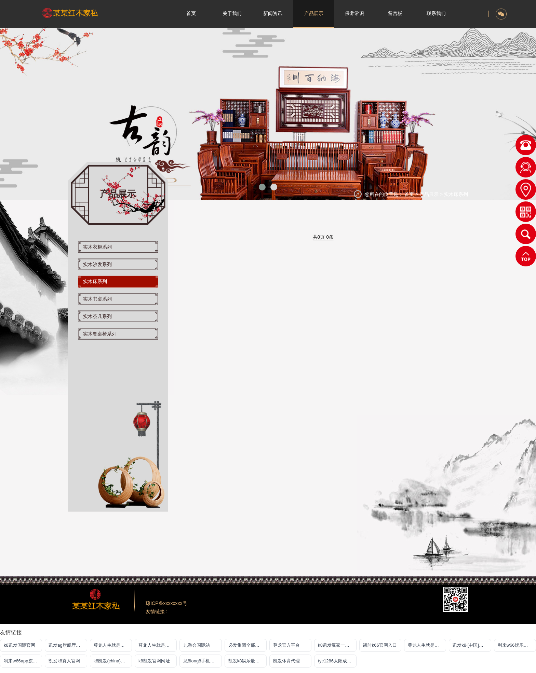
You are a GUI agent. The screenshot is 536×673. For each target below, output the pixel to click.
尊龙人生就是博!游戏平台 (157, 645)
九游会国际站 (196, 645)
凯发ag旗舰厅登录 (66, 645)
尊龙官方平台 (286, 645)
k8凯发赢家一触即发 (337, 645)
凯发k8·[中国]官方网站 (472, 645)
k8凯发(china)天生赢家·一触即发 (113, 660)
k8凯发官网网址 (154, 660)
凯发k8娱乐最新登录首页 (247, 660)
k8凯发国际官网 (19, 645)
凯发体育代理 (286, 660)
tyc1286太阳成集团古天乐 (337, 660)
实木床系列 (456, 194)
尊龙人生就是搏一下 (427, 645)
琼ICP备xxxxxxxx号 (166, 603)
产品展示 (429, 194)
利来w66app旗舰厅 (23, 660)
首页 (409, 194)
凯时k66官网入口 (380, 645)
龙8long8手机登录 (201, 660)
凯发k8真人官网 (64, 660)
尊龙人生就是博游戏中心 (113, 645)
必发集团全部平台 (246, 645)
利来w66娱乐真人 (515, 645)
